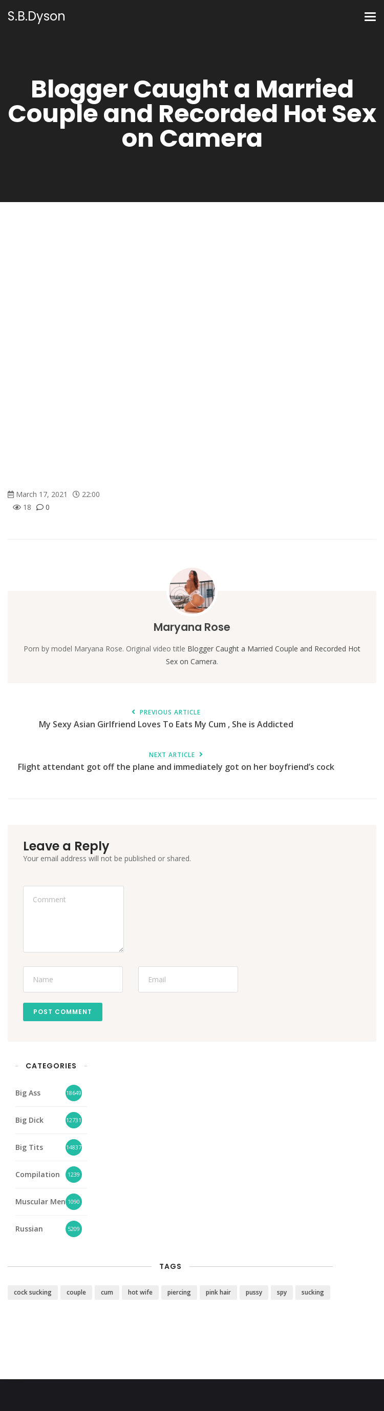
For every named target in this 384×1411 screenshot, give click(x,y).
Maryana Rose (192, 627)
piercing (179, 1292)
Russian (29, 1229)
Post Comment (62, 1011)
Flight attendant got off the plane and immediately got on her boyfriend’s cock (176, 761)
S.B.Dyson (37, 16)
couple (76, 1292)
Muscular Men (40, 1201)
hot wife (140, 1292)
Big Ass (27, 1093)
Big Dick (29, 1120)
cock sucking (33, 1292)
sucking (313, 1292)
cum (107, 1292)
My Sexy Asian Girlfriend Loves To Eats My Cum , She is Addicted (166, 719)
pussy (254, 1292)
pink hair (218, 1292)
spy (282, 1292)
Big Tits (29, 1147)
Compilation (37, 1174)
